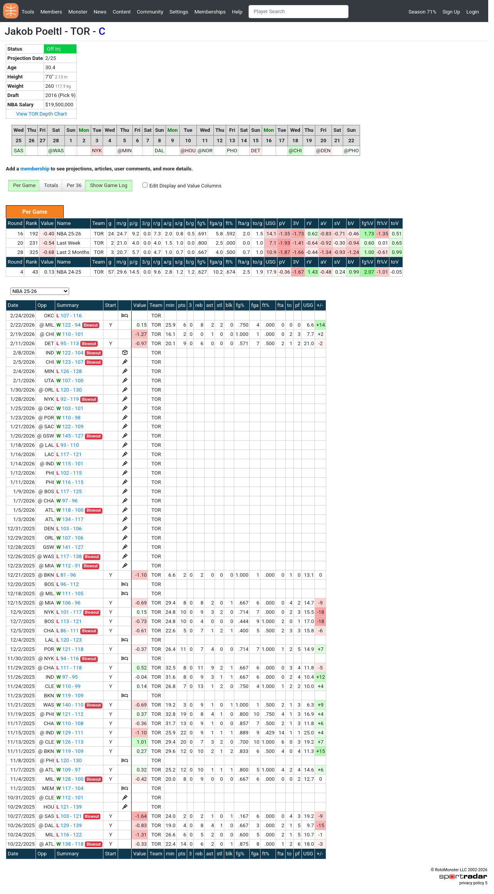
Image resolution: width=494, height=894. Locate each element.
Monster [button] (77, 12)
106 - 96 (68, 603)
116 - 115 (69, 482)
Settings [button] (178, 12)
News (99, 12)
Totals (51, 185)
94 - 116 (67, 658)
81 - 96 (66, 575)
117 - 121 (69, 454)
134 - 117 (69, 519)
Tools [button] (28, 12)
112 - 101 (69, 797)
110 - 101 (69, 334)
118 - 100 (69, 510)
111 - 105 (69, 593)
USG (271, 223)
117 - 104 (69, 788)
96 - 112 (67, 584)
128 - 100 (69, 779)
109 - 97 (68, 770)
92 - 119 (67, 399)
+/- (319, 305)
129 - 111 (69, 733)
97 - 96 (67, 501)
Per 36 (74, 185)
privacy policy (471, 882)
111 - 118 (69, 668)
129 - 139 (69, 825)
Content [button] (122, 12)
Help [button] (237, 12)
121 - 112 (69, 714)
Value (47, 223)
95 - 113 (67, 343)
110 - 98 (68, 418)
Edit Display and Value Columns (185, 186)
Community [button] (150, 12)
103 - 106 (69, 528)
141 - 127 (69, 547)
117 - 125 (69, 491)
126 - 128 (69, 371)
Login (472, 12)
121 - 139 (69, 807)
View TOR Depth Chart (41, 114)
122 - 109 (69, 426)
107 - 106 (69, 538)
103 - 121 (69, 816)
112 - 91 (68, 566)
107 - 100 (69, 380)
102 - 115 (69, 473)
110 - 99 (68, 686)
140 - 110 (69, 705)
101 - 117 (69, 612)
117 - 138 (69, 556)
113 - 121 (69, 621)
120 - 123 (69, 640)
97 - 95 (67, 677)
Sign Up (451, 12)
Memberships (210, 12)
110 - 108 (69, 723)
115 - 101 (69, 464)
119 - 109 (69, 695)
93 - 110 (67, 445)
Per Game (24, 185)
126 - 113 (69, 742)
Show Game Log (108, 185)
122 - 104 (69, 353)
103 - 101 (69, 408)
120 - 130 (69, 390)
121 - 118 (69, 649)
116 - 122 (69, 835)
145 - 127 (69, 436)
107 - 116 (69, 315)
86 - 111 (67, 630)
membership (34, 169)
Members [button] (51, 12)
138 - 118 (69, 844)
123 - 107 (69, 362)
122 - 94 (68, 325)
